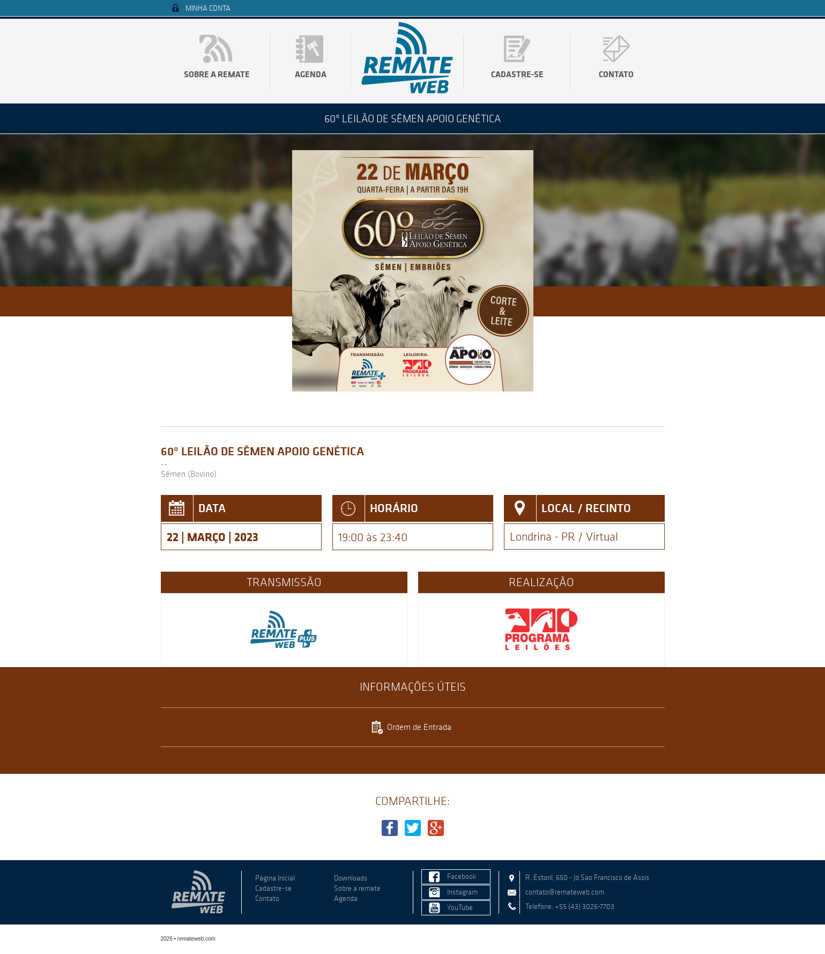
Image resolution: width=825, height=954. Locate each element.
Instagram (462, 892)
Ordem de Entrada (419, 727)
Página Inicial (275, 878)
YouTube (460, 907)
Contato (616, 74)
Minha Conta (208, 8)
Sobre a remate (217, 74)
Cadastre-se (517, 74)
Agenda (310, 74)
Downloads (350, 878)
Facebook (462, 876)
